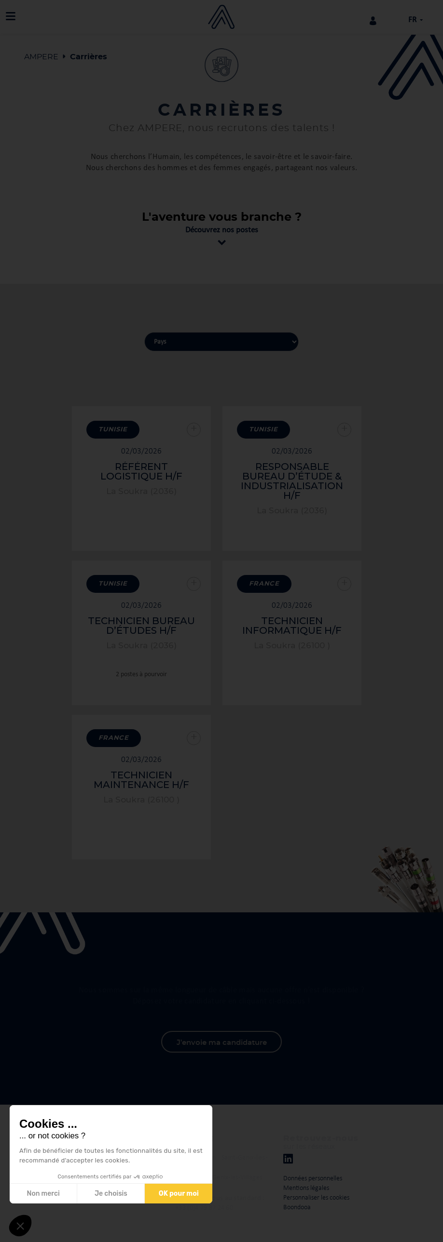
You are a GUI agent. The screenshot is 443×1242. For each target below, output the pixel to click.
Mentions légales (306, 1188)
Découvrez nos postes (221, 230)
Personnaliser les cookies (316, 1198)
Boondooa (297, 1207)
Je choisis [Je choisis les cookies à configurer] (111, 1193)
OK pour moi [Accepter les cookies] (179, 1193)
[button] (20, 1225)
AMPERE (41, 57)
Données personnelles (312, 1178)
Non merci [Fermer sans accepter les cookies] (43, 1193)
